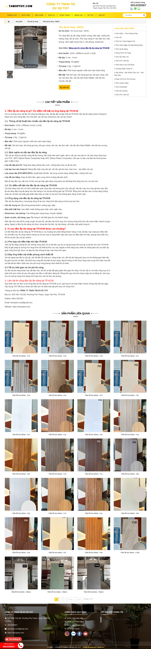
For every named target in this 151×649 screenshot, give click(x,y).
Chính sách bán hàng (75, 621)
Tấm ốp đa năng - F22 (93, 395)
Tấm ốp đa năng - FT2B (130, 552)
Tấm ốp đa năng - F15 (130, 434)
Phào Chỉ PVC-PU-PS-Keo (125, 79)
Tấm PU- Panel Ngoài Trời (125, 41)
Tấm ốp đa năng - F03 (21, 513)
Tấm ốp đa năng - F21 (130, 356)
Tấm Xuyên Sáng (122, 83)
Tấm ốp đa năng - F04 (93, 552)
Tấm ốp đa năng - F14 (57, 434)
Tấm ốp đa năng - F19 (93, 356)
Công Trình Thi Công (123, 53)
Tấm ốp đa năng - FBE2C (57, 592)
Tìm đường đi (14, 639)
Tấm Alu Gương (121, 91)
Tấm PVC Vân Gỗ (122, 95)
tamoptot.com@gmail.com (21, 302)
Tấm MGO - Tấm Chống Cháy (127, 33)
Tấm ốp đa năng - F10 (57, 474)
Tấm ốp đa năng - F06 (130, 513)
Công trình (64, 15)
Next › (71, 599)
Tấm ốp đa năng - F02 (93, 434)
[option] (10, 75)
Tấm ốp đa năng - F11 (93, 474)
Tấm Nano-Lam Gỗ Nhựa (125, 65)
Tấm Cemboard (121, 87)
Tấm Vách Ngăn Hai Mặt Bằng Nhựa (129, 45)
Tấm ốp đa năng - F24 (21, 395)
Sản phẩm (39, 15)
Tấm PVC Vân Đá (122, 61)
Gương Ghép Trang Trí (124, 69)
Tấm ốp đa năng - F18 (57, 356)
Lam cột (119, 37)
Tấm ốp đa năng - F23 (130, 395)
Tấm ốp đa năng (122, 49)
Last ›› (79, 599)
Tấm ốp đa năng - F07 (57, 552)
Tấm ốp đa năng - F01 (21, 434)
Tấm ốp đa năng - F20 (57, 395)
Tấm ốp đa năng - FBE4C (93, 592)
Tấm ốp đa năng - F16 (21, 356)
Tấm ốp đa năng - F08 (130, 474)
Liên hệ (64, 87)
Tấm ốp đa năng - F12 (93, 513)
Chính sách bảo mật (75, 618)
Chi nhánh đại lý (73, 628)
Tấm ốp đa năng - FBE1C (21, 592)
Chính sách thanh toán (76, 625)
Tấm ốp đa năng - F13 (57, 513)
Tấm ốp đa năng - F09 (21, 552)
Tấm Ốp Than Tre (122, 57)
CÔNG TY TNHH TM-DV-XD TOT (119, 619)
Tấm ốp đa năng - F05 (21, 474)
